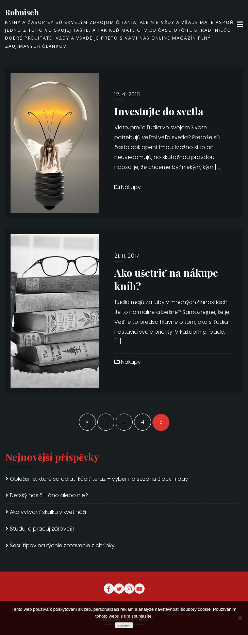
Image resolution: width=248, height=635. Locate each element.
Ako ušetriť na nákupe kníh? (166, 279)
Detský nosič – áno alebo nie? (49, 495)
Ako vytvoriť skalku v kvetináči (48, 512)
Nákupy (127, 187)
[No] (239, 618)
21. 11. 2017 (126, 256)
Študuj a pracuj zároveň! (42, 529)
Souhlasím (124, 625)
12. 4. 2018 (127, 94)
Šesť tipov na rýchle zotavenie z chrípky (62, 545)
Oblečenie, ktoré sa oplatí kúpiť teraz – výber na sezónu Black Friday (99, 479)
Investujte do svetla (158, 111)
